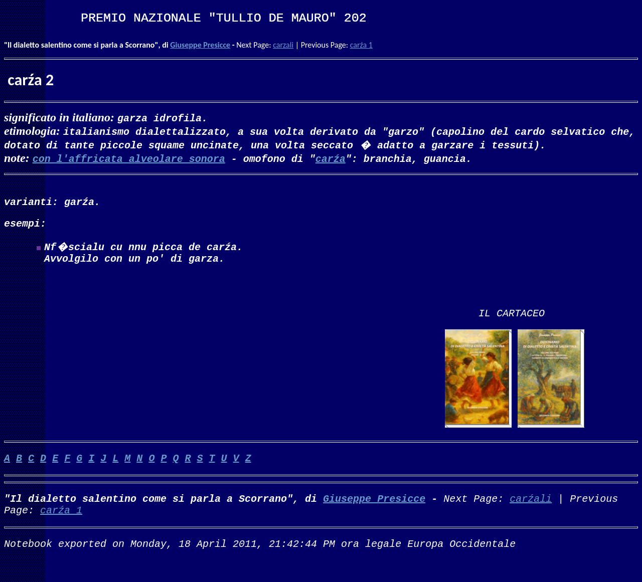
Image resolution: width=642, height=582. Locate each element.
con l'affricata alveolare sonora (129, 158)
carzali (283, 45)
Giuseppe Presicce (200, 45)
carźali (531, 516)
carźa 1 (361, 45)
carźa (330, 158)
